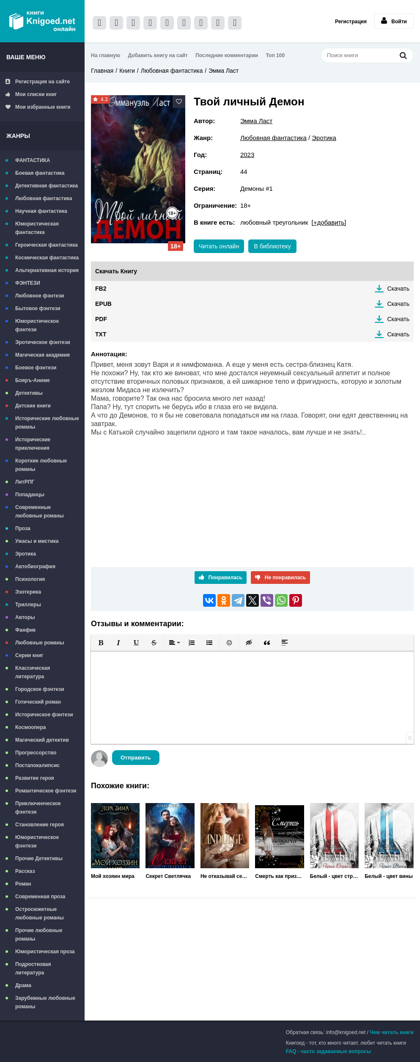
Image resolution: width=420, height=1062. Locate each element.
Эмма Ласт (224, 70)
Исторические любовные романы (47, 422)
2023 (247, 154)
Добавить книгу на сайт (158, 55)
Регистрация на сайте (37, 82)
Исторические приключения (32, 444)
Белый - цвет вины (389, 876)
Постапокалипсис (37, 765)
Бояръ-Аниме (32, 380)
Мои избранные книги (37, 107)
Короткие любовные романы (41, 465)
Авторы (25, 617)
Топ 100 (275, 55)
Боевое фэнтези (35, 368)
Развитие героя (34, 778)
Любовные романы (39, 643)
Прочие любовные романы (38, 934)
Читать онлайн (219, 246)
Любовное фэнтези (39, 296)
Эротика (25, 554)
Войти (394, 21)
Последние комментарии (226, 55)
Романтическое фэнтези (45, 791)
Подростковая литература (33, 968)
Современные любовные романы (39, 511)
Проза (22, 528)
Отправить (136, 757)
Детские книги (33, 406)
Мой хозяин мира (113, 876)
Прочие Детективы (39, 858)
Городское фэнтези (39, 689)
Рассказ (25, 871)
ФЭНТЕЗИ (27, 283)
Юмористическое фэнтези (37, 325)
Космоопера (30, 727)
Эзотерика (28, 592)
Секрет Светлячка (168, 876)
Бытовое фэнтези (37, 308)
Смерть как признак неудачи (279, 876)
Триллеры (28, 605)
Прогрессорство (35, 753)
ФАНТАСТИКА (32, 160)
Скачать (398, 288)
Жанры (18, 135)
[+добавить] (329, 222)
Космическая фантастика (47, 258)
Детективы (29, 393)
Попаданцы (29, 495)
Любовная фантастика (43, 198)
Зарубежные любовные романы (45, 1002)
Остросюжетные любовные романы (39, 913)
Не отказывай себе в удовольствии (224, 876)
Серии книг (29, 655)
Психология (30, 579)
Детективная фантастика (46, 186)
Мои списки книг (31, 94)
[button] (101, 643)
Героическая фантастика (46, 245)
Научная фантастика (41, 211)
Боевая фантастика (39, 173)
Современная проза (40, 897)
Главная (102, 70)
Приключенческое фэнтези (38, 808)
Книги (127, 70)
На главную (105, 55)
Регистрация (351, 22)
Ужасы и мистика (36, 541)
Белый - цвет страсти (334, 876)
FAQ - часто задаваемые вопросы (328, 1051)
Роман (23, 884)
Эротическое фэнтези (42, 342)
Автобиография (35, 567)
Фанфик (25, 630)
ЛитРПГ (24, 482)
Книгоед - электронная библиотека (42, 21)
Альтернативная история (47, 270)
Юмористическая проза (44, 952)
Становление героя (39, 825)
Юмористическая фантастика (37, 228)
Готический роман (38, 702)
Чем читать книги (392, 1032)
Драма (23, 985)
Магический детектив (42, 740)
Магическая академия (42, 355)
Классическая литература (32, 672)
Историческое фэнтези (44, 715)
